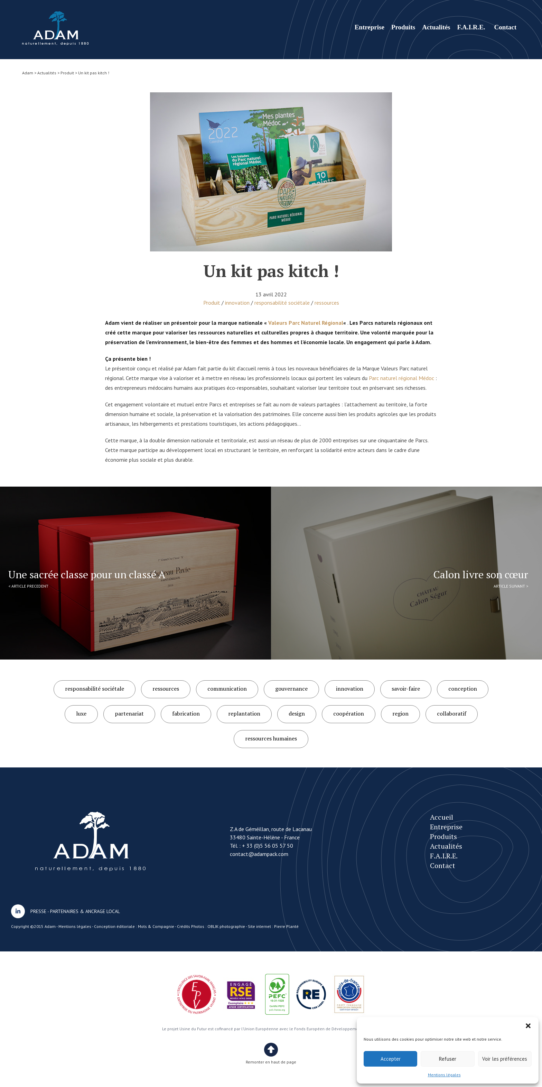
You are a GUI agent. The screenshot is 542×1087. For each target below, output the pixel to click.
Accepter (391, 1059)
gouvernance (291, 688)
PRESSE (38, 911)
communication (227, 688)
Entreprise (369, 27)
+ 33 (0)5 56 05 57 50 (267, 845)
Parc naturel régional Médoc (401, 378)
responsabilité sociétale (282, 302)
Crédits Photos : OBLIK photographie (211, 926)
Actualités (436, 27)
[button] (528, 1025)
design (297, 713)
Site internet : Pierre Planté (273, 926)
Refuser (447, 1059)
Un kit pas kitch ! (55, 28)
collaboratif (451, 713)
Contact (505, 27)
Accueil (441, 817)
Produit (211, 302)
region (400, 713)
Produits (403, 27)
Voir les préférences (504, 1059)
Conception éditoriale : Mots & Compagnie (134, 926)
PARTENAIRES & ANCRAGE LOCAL (85, 911)
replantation (244, 713)
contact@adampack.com (259, 853)
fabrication (186, 713)
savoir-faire (406, 688)
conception (462, 688)
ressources (327, 302)
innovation (237, 302)
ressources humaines (271, 738)
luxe (81, 713)
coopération (348, 713)
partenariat (129, 713)
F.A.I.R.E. (471, 27)
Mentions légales (444, 1074)
